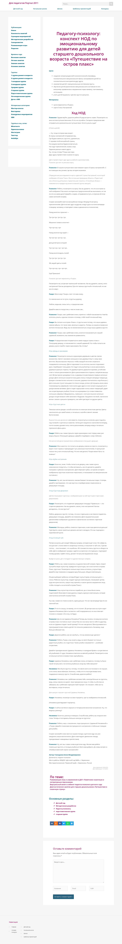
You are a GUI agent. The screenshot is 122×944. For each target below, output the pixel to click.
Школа (59, 9)
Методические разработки (66, 806)
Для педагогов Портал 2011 (23, 2)
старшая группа (62, 814)
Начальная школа (40, 9)
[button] (52, 823)
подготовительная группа (66, 811)
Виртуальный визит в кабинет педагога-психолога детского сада (76, 784)
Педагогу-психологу (64, 809)
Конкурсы (105, 9)
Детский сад (18, 9)
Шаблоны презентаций (82, 9)
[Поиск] (111, 4)
